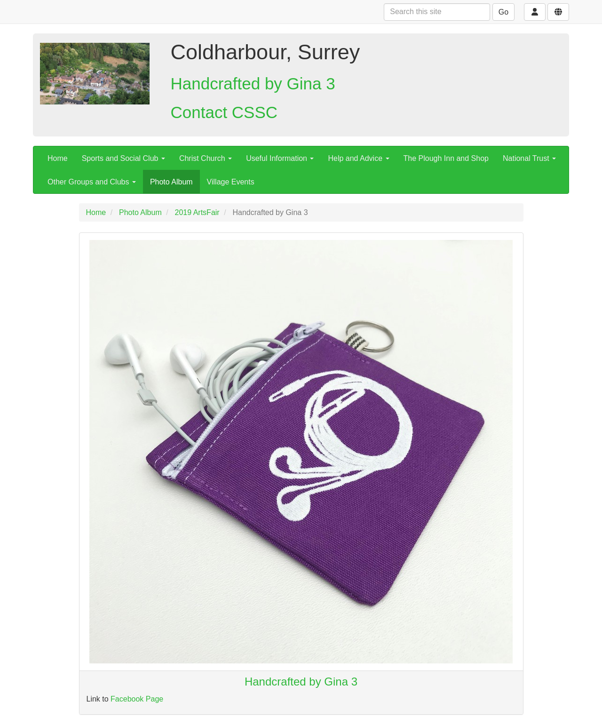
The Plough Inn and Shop (446, 158)
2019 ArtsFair (197, 212)
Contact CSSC (224, 112)
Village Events (230, 182)
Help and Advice (358, 158)
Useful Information (280, 158)
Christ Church (205, 158)
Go (503, 12)
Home (58, 158)
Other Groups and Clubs (92, 182)
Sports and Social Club (123, 158)
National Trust (529, 158)
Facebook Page (137, 699)
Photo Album (171, 182)
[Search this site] (437, 12)
